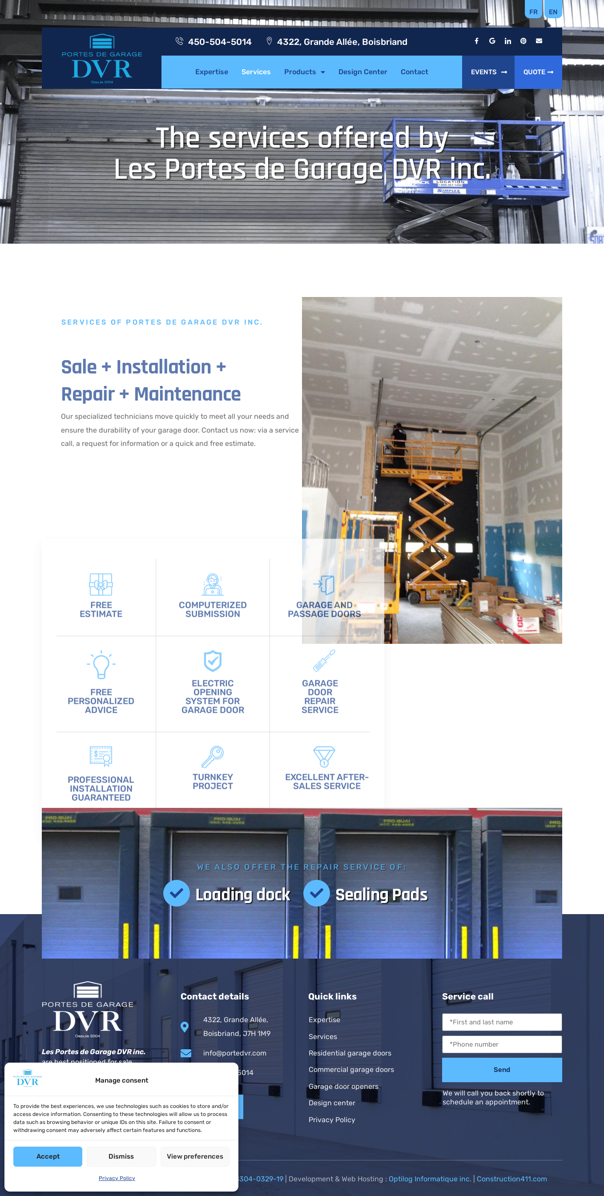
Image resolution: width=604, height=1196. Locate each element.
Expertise (211, 72)
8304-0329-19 (259, 1179)
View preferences (195, 1156)
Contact (414, 72)
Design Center (362, 72)
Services (256, 72)
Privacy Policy (117, 1178)
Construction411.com (512, 1179)
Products (304, 72)
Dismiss (121, 1156)
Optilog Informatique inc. (430, 1179)
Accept (48, 1156)
